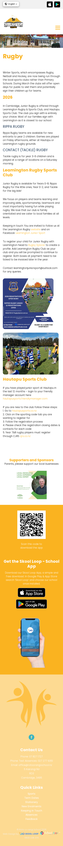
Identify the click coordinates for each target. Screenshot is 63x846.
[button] (11, 4)
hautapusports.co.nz (24, 410)
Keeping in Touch (31, 810)
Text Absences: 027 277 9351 (36, 761)
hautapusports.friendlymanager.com (25, 398)
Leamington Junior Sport (30, 233)
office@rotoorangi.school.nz (35, 765)
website (35, 229)
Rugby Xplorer (36, 245)
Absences (31, 814)
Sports (31, 793)
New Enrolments (31, 806)
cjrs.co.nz (25, 436)
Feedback (31, 819)
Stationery (31, 802)
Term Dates (31, 798)
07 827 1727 (36, 756)
